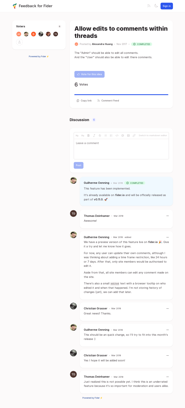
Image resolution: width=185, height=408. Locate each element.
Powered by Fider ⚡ (39, 56)
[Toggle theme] (156, 6)
